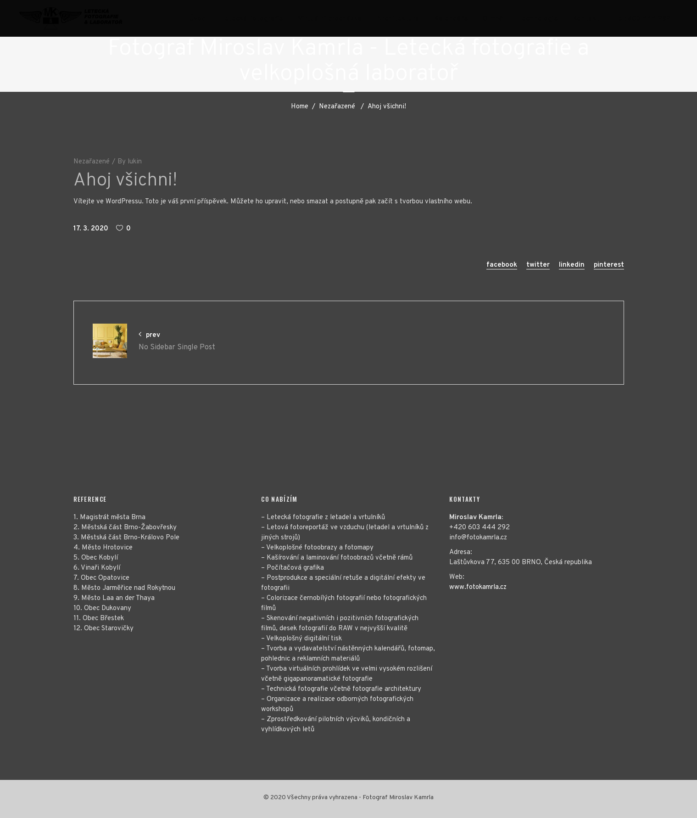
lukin (135, 161)
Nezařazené (337, 106)
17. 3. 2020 (90, 228)
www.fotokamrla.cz (478, 587)
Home (299, 106)
